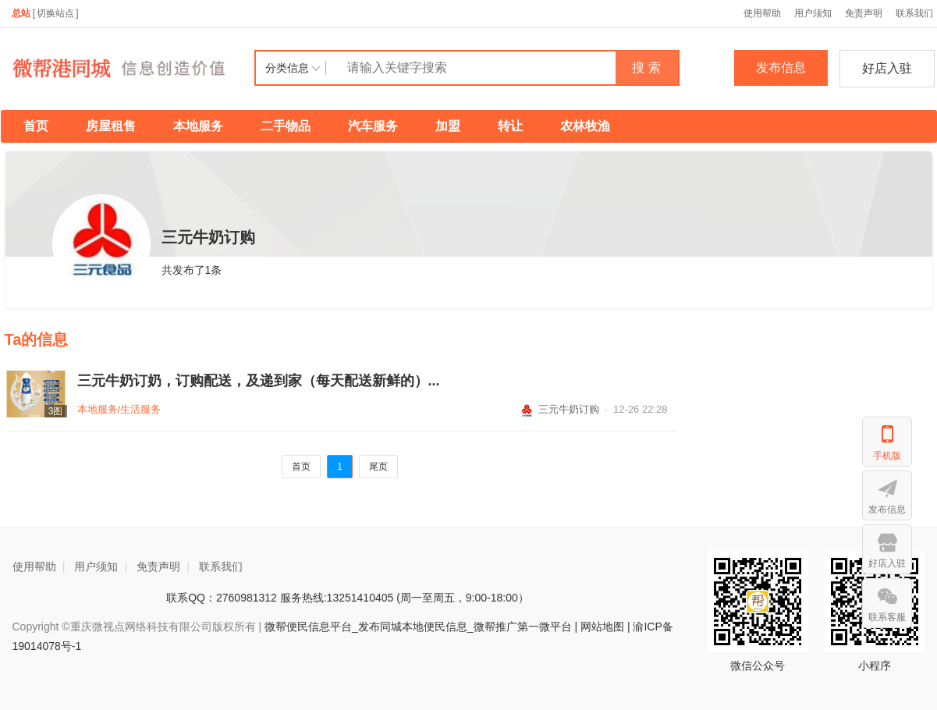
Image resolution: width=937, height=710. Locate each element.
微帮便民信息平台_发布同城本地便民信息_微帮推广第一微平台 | (419, 626)
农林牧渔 (585, 126)
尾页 (378, 466)
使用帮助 (762, 13)
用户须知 (813, 13)
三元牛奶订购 (559, 409)
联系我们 (221, 566)
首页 (35, 126)
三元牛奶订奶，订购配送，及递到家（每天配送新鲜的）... (258, 381)
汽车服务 (373, 126)
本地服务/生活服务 (119, 409)
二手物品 (286, 126)
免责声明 (863, 13)
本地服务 (198, 126)
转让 (510, 126)
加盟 (447, 126)
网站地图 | (605, 626)
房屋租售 (111, 126)
